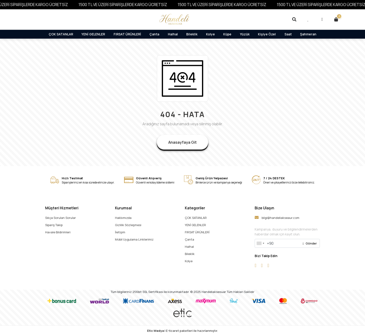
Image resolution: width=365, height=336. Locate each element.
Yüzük (245, 34)
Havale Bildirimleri (58, 232)
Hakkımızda (123, 218)
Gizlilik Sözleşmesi (128, 225)
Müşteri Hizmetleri (61, 207)
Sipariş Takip (54, 225)
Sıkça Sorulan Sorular (60, 218)
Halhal (173, 34)
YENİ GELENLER (93, 34)
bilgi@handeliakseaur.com (277, 217)
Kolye (210, 34)
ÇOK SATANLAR (61, 34)
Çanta (154, 34)
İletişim (120, 232)
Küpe (227, 34)
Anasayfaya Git (182, 142)
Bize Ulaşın (264, 207)
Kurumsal (123, 207)
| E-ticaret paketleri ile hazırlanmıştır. (182, 331)
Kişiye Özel (267, 34)
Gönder (310, 243)
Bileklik (191, 34)
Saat (288, 34)
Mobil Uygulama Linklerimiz (134, 239)
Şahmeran (308, 34)
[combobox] (260, 243)
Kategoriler (195, 207)
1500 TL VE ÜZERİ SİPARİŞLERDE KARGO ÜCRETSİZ (128, 4)
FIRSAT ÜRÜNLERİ (127, 34)
